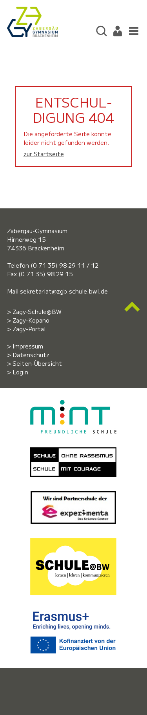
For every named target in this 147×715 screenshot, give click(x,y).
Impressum (28, 346)
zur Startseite (44, 154)
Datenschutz (31, 354)
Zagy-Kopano (31, 320)
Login (20, 372)
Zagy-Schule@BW (37, 311)
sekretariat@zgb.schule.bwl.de (64, 291)
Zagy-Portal (29, 329)
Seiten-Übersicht (37, 363)
